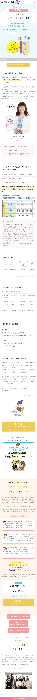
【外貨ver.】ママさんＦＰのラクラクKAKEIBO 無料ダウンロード (18, 426)
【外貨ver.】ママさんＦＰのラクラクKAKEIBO (13, 59)
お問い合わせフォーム (29, 395)
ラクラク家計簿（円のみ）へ (18, 64)
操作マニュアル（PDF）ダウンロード (25, 276)
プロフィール (19, 140)
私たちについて (19, 668)
